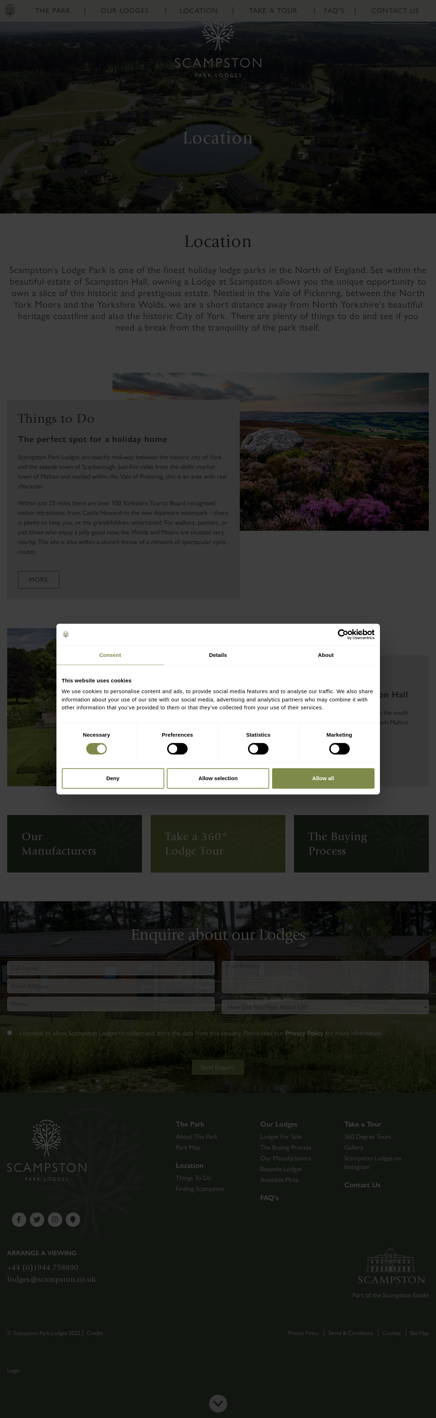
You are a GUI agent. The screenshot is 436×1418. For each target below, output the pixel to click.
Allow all (323, 778)
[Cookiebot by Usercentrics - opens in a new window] (343, 634)
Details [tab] (218, 655)
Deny (113, 778)
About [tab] (326, 655)
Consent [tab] (110, 655)
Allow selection (218, 778)
